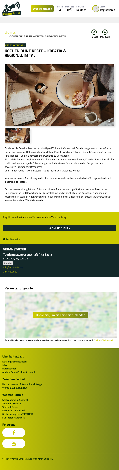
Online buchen (59, 228)
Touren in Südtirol (11, 403)
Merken (105, 33)
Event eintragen (42, 9)
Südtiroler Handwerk (13, 417)
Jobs (4, 365)
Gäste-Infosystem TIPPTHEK (17, 414)
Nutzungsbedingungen (14, 361)
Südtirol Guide (10, 407)
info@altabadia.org (13, 267)
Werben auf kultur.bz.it (14, 388)
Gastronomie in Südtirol (15, 400)
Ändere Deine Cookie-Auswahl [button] (18, 372)
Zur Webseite (11, 239)
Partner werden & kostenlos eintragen (22, 384)
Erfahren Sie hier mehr (103, 340)
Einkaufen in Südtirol (13, 410)
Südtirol (10, 32)
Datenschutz (9, 368)
